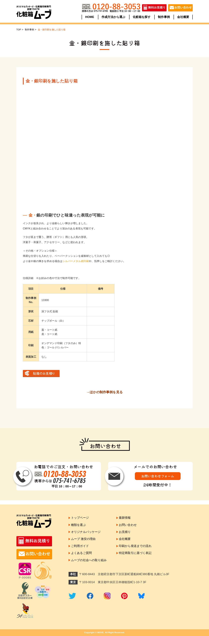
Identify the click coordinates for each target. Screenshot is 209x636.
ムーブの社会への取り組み (89, 560)
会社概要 (183, 17)
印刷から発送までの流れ (135, 546)
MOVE (100, 632)
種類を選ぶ (78, 525)
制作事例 (164, 17)
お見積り (125, 532)
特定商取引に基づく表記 (135, 553)
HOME (89, 17)
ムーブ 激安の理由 (83, 539)
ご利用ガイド (80, 546)
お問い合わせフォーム (157, 476)
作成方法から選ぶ (113, 17)
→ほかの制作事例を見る (104, 392)
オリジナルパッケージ (86, 532)
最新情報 (125, 517)
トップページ (80, 517)
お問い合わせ (128, 525)
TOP (18, 29)
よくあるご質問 (81, 553)
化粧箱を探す (142, 17)
